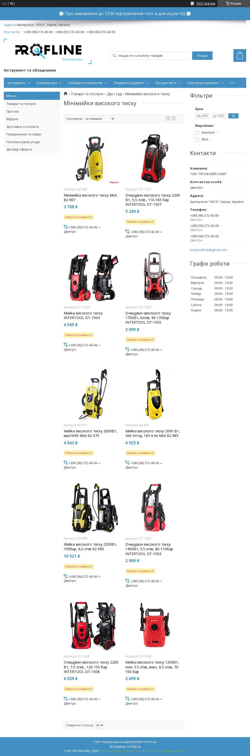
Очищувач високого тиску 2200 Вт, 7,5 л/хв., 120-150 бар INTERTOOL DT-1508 (91, 667)
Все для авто (166, 82)
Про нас (12, 111)
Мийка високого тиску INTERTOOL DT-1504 (83, 315)
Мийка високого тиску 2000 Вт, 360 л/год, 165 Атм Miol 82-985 (152, 433)
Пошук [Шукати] (202, 56)
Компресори (47, 82)
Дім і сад (114, 94)
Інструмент (17, 82)
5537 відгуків (205, 3)
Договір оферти (19, 149)
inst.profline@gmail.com (208, 250)
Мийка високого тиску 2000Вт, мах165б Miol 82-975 (90, 433)
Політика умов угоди (23, 142)
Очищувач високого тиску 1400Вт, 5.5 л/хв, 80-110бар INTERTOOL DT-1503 (149, 549)
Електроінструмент (203, 82)
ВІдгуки (12, 119)
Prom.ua (150, 742)
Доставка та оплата (22, 126)
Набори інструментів (85, 82)
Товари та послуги (21, 103)
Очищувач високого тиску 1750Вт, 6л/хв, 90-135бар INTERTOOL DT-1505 (148, 318)
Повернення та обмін (23, 134)
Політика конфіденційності (166, 751)
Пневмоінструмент (129, 82)
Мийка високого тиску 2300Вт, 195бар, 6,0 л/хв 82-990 (90, 546)
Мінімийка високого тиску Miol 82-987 (90, 197)
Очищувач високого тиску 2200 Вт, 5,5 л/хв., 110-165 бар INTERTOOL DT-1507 (152, 200)
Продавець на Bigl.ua (125, 746)
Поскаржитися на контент (122, 751)
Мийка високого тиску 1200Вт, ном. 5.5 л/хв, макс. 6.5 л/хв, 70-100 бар (152, 667)
